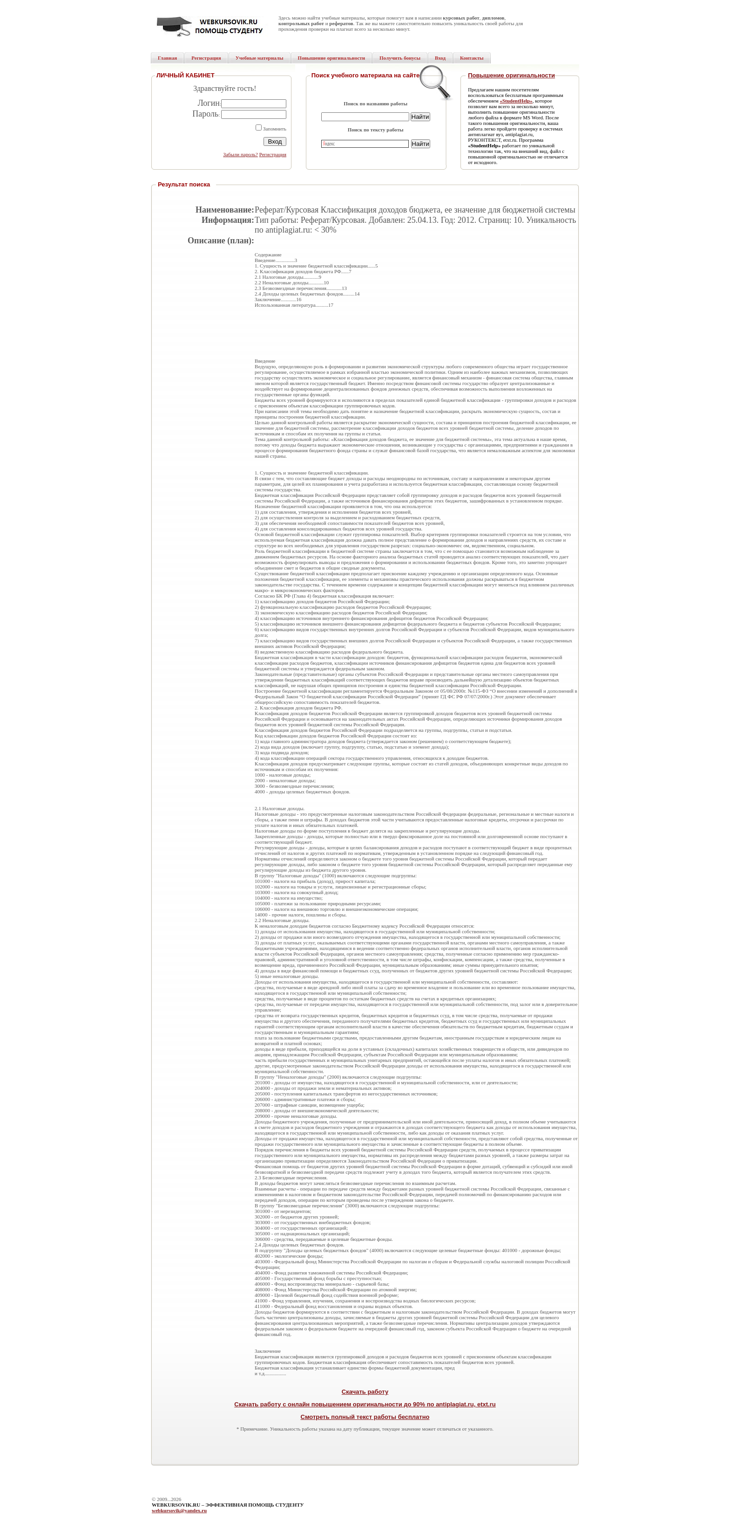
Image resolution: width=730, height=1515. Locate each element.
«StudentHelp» (516, 100)
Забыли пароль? (240, 154)
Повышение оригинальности (511, 75)
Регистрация (272, 154)
